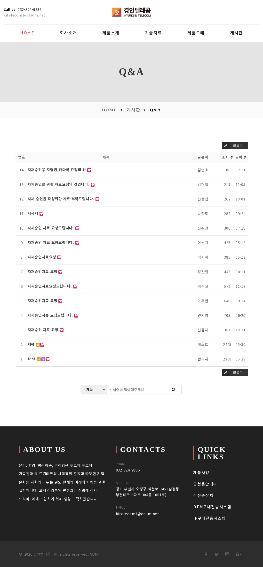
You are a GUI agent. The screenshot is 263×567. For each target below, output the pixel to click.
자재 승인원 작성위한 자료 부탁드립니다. (62, 198)
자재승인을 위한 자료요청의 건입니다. (59, 184)
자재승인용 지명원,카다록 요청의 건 (57, 169)
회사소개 (68, 32)
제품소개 (111, 32)
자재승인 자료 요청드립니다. (51, 227)
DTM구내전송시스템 (212, 507)
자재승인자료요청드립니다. (50, 285)
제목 (32, 344)
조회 (227, 157)
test (32, 358)
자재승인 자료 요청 (44, 329)
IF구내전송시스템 (209, 518)
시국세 (34, 213)
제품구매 (196, 32)
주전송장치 (203, 495)
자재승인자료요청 (42, 256)
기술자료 (153, 32)
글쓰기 (232, 145)
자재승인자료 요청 (43, 271)
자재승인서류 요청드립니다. (51, 315)
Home (27, 32)
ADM (94, 554)
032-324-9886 (32, 9)
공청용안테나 (205, 484)
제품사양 (201, 472)
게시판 (236, 32)
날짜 (240, 157)
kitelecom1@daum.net (25, 14)
